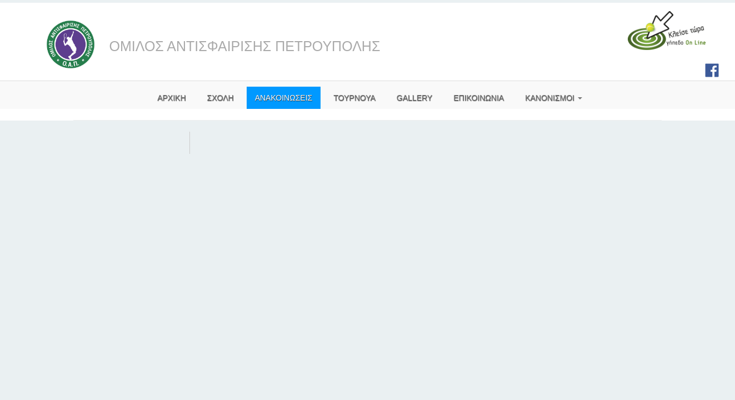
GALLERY (414, 97)
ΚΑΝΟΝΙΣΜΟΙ (553, 97)
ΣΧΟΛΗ (220, 97)
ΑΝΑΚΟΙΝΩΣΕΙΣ (284, 97)
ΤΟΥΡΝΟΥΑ (354, 97)
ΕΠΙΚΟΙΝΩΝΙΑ (478, 97)
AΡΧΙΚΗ (171, 97)
